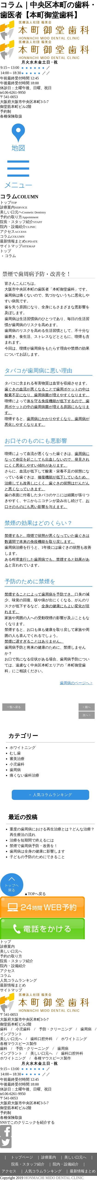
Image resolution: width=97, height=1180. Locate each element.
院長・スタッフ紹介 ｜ (31, 1164)
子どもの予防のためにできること (37, 857)
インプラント (11, 1034)
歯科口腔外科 (41, 1039)
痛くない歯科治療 (24, 775)
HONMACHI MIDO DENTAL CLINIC (54, 1178)
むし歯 (15, 753)
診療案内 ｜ (52, 1157)
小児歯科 (17, 764)
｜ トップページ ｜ (21, 1157)
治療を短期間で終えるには (32, 840)
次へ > (87, 715)
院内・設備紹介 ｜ (69, 1164)
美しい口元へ (11, 1039)
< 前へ (87, 707)
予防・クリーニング (55, 1029)
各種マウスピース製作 (18, 1044)
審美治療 (17, 759)
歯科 (3, 1029)
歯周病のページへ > (76, 683)
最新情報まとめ (83, 1171)
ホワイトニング (22, 748)
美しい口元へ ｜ (79, 1157)
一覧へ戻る (14, 707)
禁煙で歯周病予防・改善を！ (36, 274)
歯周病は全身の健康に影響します (37, 851)
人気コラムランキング (50, 795)
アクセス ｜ (13, 1171)
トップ (5, 251)
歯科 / (8, 1048)
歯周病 (15, 770)
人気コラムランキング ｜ (47, 1171)
